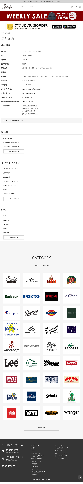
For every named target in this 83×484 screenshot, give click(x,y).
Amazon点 (7, 178)
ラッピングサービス (61, 458)
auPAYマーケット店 (10, 187)
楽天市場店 (7, 174)
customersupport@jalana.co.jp (32, 90)
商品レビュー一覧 (36, 460)
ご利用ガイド (35, 447)
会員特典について (36, 455)
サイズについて (59, 447)
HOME (2, 34)
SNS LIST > (14, 239)
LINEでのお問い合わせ (14, 460)
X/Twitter (6, 225)
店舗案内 (34, 465)
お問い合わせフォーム (14, 447)
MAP (66, 77)
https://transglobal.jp (28, 94)
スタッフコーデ (59, 460)
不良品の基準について (61, 450)
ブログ (33, 452)
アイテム (20, 7)
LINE (5, 230)
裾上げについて (59, 452)
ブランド (32, 7)
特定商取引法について (38, 473)
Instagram (6, 217)
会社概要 (34, 476)
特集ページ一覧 (36, 463)
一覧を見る (41, 429)
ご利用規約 (34, 468)
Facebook (6, 221)
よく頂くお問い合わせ (38, 458)
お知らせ (34, 450)
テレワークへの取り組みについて (14, 121)
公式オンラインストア (11, 170)
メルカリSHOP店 (9, 195)
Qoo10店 (6, 191)
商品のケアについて (61, 455)
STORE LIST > (14, 153)
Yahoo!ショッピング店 (11, 182)
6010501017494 (27, 98)
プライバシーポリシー (38, 471)
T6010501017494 (28, 102)
